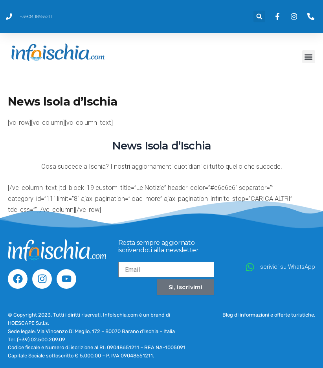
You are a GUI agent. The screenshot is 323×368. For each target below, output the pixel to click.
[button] (259, 16)
